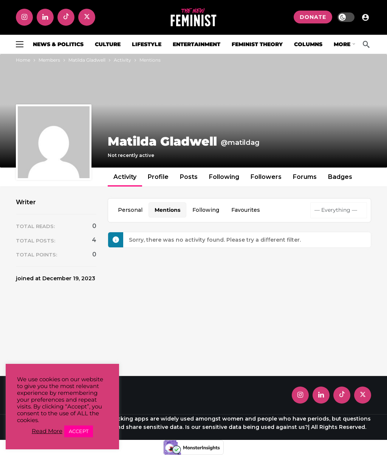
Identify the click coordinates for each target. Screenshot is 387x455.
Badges (340, 176)
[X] (86, 17)
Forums (305, 176)
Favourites (245, 210)
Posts (189, 176)
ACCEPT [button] (78, 431)
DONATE (313, 17)
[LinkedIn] (45, 17)
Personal (130, 210)
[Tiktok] (65, 17)
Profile (158, 176)
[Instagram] (24, 17)
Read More (47, 431)
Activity (124, 176)
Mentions (167, 210)
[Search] (366, 44)
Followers (266, 176)
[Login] (365, 17)
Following (224, 176)
